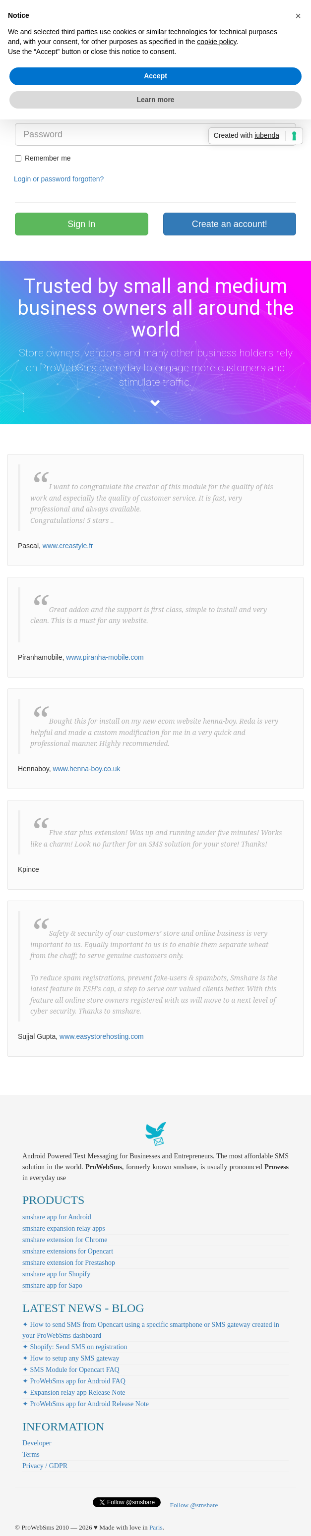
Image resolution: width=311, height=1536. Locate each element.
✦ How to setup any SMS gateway (71, 1358)
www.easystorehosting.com (102, 1036)
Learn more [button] (155, 100)
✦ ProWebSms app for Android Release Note (85, 1404)
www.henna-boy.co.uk (87, 769)
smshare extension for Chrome (64, 1240)
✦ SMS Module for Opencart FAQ (71, 1369)
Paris (156, 1527)
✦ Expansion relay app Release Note (73, 1392)
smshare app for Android (56, 1217)
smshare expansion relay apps (63, 1228)
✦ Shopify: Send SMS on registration (74, 1347)
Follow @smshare (194, 1505)
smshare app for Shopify (56, 1274)
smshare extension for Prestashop (68, 1262)
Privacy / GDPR (44, 1466)
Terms (31, 1454)
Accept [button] (155, 76)
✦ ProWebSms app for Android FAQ (73, 1381)
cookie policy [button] (216, 42)
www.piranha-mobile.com (104, 657)
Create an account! (229, 224)
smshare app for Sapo (52, 1285)
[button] (298, 16)
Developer (36, 1443)
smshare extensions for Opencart (67, 1251)
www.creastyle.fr (68, 546)
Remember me (43, 158)
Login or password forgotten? (59, 179)
